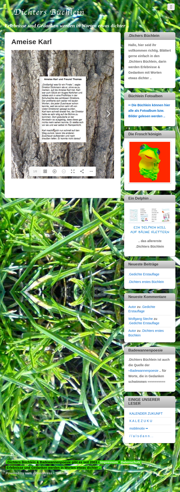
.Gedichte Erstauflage (143, 274)
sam (28, 473)
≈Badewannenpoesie (143, 370)
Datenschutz (131, 462)
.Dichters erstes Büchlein (146, 282)
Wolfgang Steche (140, 319)
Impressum (109, 462)
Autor (132, 307)
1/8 (35, 171)
